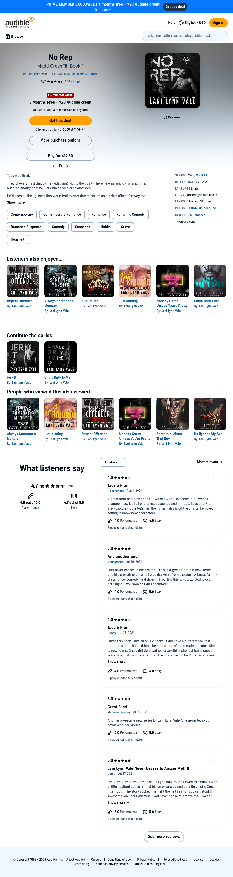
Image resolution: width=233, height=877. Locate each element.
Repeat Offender (19, 301)
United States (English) (150, 864)
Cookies (215, 859)
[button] (53, 166)
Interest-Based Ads (174, 859)
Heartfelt (17, 239)
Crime (125, 227)
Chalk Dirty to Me (57, 377)
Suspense (82, 227)
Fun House (90, 301)
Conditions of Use (119, 859)
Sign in (218, 22)
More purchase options (60, 140)
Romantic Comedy (130, 214)
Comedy (58, 227)
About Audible (75, 859)
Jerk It (11, 377)
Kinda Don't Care (206, 301)
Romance (98, 214)
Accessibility (81, 864)
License (198, 859)
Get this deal (60, 120)
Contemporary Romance (62, 214)
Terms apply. (103, 6)
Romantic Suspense (26, 227)
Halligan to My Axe (208, 434)
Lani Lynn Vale (21, 306)
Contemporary (22, 214)
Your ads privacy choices (112, 864)
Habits (106, 227)
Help (171, 23)
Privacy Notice (146, 859)
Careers (96, 859)
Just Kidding (128, 301)
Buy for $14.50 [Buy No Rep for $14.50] (60, 156)
